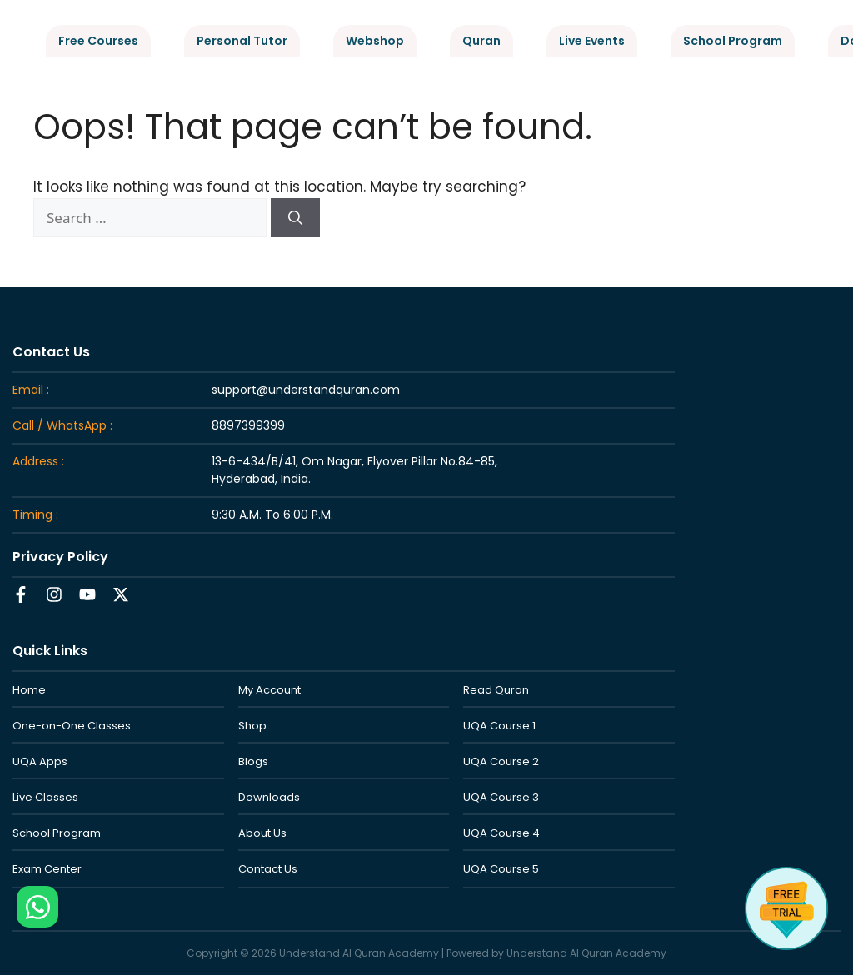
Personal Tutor (242, 40)
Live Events (592, 40)
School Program (732, 40)
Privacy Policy (60, 556)
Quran (481, 40)
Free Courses (98, 40)
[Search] (295, 218)
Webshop (375, 40)
